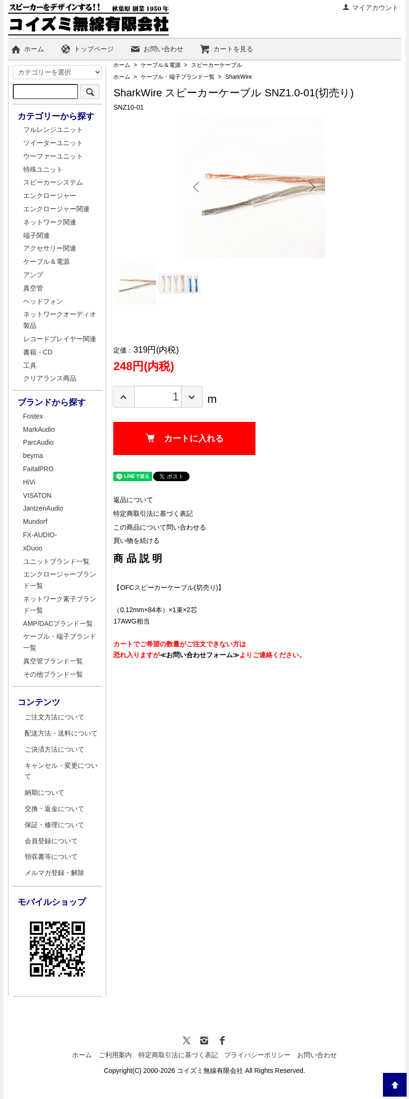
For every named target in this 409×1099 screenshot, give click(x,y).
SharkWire (238, 77)
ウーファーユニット (53, 156)
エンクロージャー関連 (56, 209)
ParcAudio (38, 442)
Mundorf (35, 521)
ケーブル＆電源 (161, 65)
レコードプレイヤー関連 (59, 339)
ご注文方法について (54, 717)
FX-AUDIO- (40, 535)
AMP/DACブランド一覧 (58, 623)
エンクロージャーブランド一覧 (59, 579)
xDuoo (32, 548)
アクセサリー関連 (49, 248)
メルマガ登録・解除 (54, 872)
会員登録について (51, 841)
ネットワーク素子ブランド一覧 (59, 604)
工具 (29, 365)
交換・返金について (54, 808)
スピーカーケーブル (216, 65)
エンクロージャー (49, 195)
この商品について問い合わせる (159, 527)
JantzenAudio (43, 508)
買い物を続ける (136, 540)
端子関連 (36, 235)
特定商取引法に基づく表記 (153, 513)
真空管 (33, 288)
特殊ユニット (43, 169)
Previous (197, 187)
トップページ (87, 49)
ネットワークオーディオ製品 (59, 319)
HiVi (29, 482)
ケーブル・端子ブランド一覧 (178, 77)
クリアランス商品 (49, 378)
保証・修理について (54, 825)
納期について (44, 792)
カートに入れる (184, 438)
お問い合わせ (156, 49)
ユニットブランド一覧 (56, 561)
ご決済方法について (54, 749)
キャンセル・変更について (61, 771)
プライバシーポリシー (257, 1055)
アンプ (33, 275)
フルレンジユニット (53, 129)
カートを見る (226, 49)
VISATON (37, 495)
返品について (133, 499)
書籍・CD (38, 352)
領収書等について (51, 856)
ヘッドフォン (43, 301)
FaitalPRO (38, 469)
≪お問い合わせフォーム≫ (199, 655)
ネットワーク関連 (49, 222)
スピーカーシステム (53, 182)
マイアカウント (370, 7)
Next (311, 187)
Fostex (33, 416)
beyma (33, 455)
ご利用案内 (115, 1055)
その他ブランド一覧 (53, 674)
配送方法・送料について (61, 733)
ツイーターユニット (53, 143)
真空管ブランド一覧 (53, 661)
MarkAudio (39, 429)
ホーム (27, 49)
